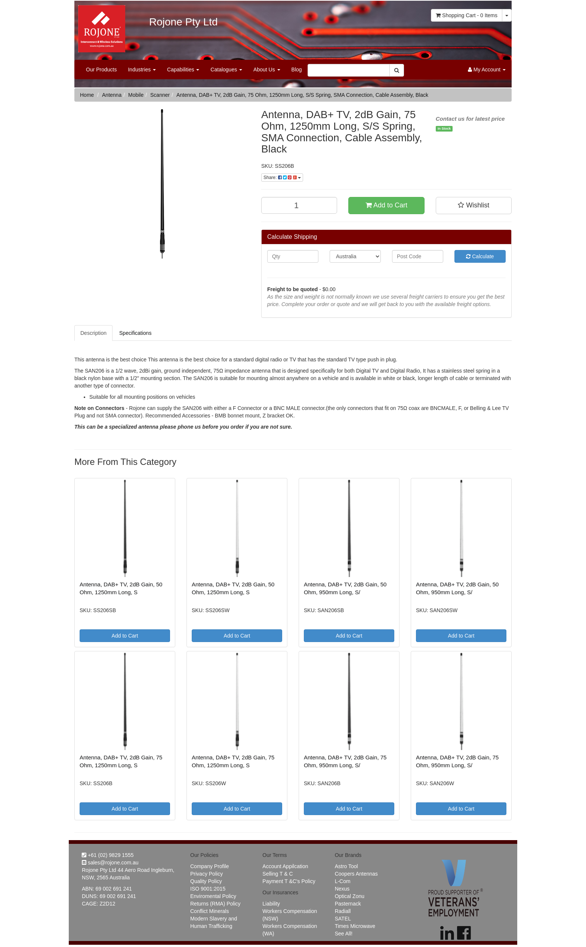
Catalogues (226, 70)
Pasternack (348, 904)
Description (93, 333)
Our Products (101, 70)
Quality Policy (206, 881)
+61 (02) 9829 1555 (108, 855)
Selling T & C (277, 874)
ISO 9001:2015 (207, 889)
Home (87, 95)
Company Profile (209, 866)
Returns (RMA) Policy (215, 904)
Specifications (135, 333)
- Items (466, 15)
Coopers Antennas (356, 874)
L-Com (343, 881)
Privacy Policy (206, 874)
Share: (282, 177)
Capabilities (183, 70)
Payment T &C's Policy (288, 881)
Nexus (342, 889)
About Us (266, 70)
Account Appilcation (285, 866)
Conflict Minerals (209, 911)
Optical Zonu (349, 896)
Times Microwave (355, 926)
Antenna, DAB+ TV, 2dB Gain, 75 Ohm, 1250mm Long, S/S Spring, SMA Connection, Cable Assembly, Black (302, 95)
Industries (142, 70)
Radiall (343, 911)
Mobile (136, 95)
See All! (343, 934)
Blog (297, 70)
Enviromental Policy (213, 896)
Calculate (480, 256)
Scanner (160, 95)
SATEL (343, 919)
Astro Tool (346, 866)
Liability (271, 904)
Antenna (111, 95)
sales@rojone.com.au (110, 863)
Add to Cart (386, 205)
